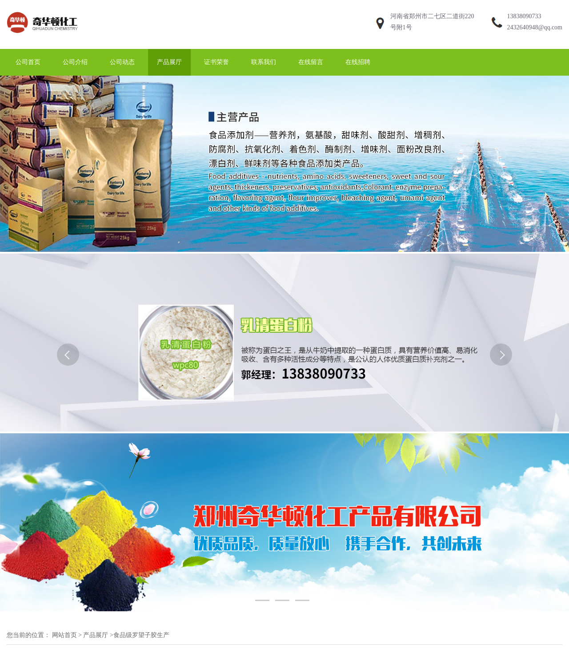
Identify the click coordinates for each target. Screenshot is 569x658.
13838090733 (524, 16)
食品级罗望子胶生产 (141, 635)
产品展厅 (169, 62)
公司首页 (28, 62)
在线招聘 (357, 62)
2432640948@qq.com (535, 27)
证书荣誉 (216, 62)
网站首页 (64, 635)
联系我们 (263, 62)
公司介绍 (75, 62)
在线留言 (310, 62)
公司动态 (122, 62)
